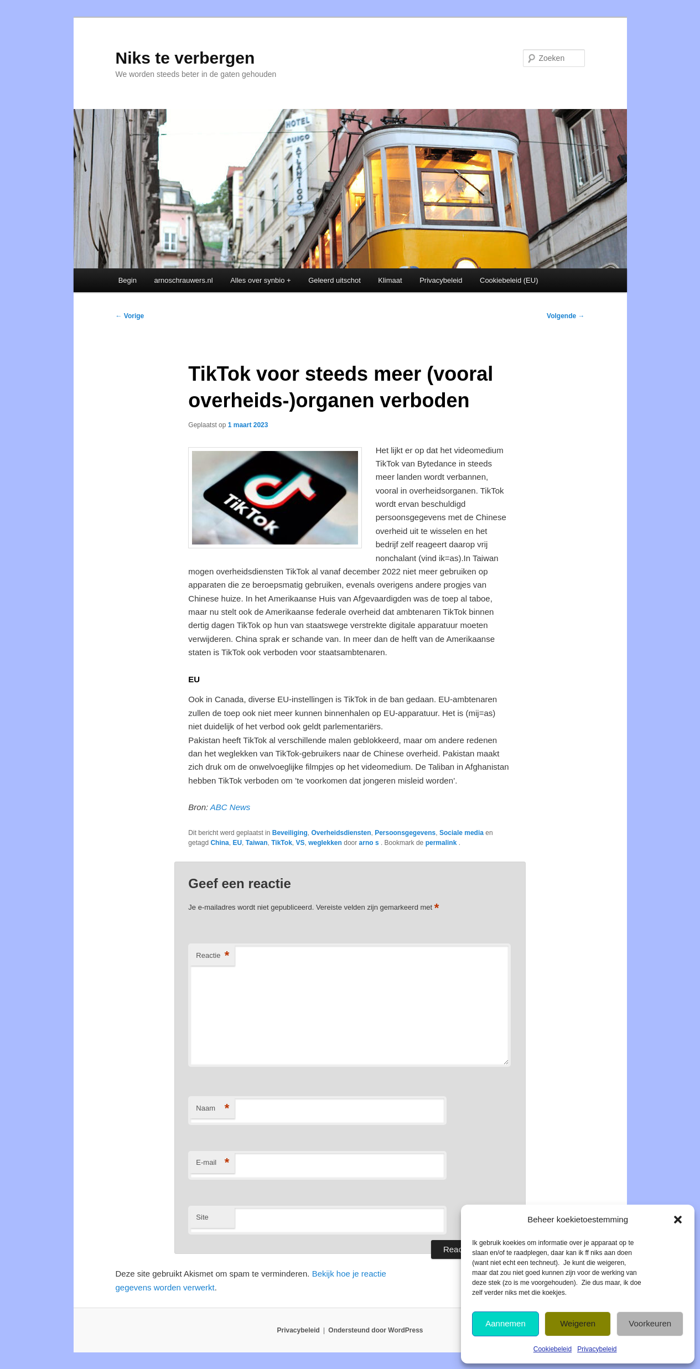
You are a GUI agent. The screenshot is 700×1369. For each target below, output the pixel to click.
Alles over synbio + (260, 280)
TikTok (281, 843)
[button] (677, 1219)
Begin (127, 280)
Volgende (565, 316)
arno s (370, 843)
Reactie (212, 956)
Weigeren (577, 1323)
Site (202, 1217)
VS (299, 843)
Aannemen (505, 1323)
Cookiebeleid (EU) (509, 280)
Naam (212, 1109)
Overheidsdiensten (341, 833)
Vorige (130, 316)
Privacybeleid (596, 1349)
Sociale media (461, 833)
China (219, 843)
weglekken (325, 843)
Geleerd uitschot (334, 280)
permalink (442, 843)
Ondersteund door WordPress (375, 1330)
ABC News (230, 807)
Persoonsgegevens (405, 833)
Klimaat (390, 280)
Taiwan (257, 843)
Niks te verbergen (185, 58)
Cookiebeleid (552, 1349)
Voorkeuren (650, 1323)
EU (237, 843)
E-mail (212, 1163)
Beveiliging (290, 833)
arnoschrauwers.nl (183, 280)
